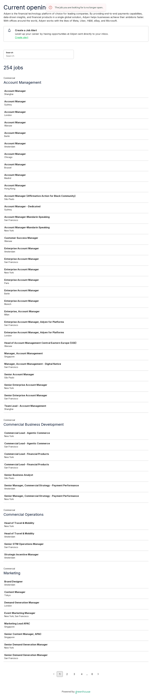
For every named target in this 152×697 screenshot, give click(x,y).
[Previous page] (53, 674)
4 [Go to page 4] (82, 674)
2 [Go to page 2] (67, 674)
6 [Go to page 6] (92, 674)
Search (9, 52)
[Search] (39, 56)
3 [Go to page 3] (74, 674)
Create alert (21, 37)
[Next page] (98, 674)
